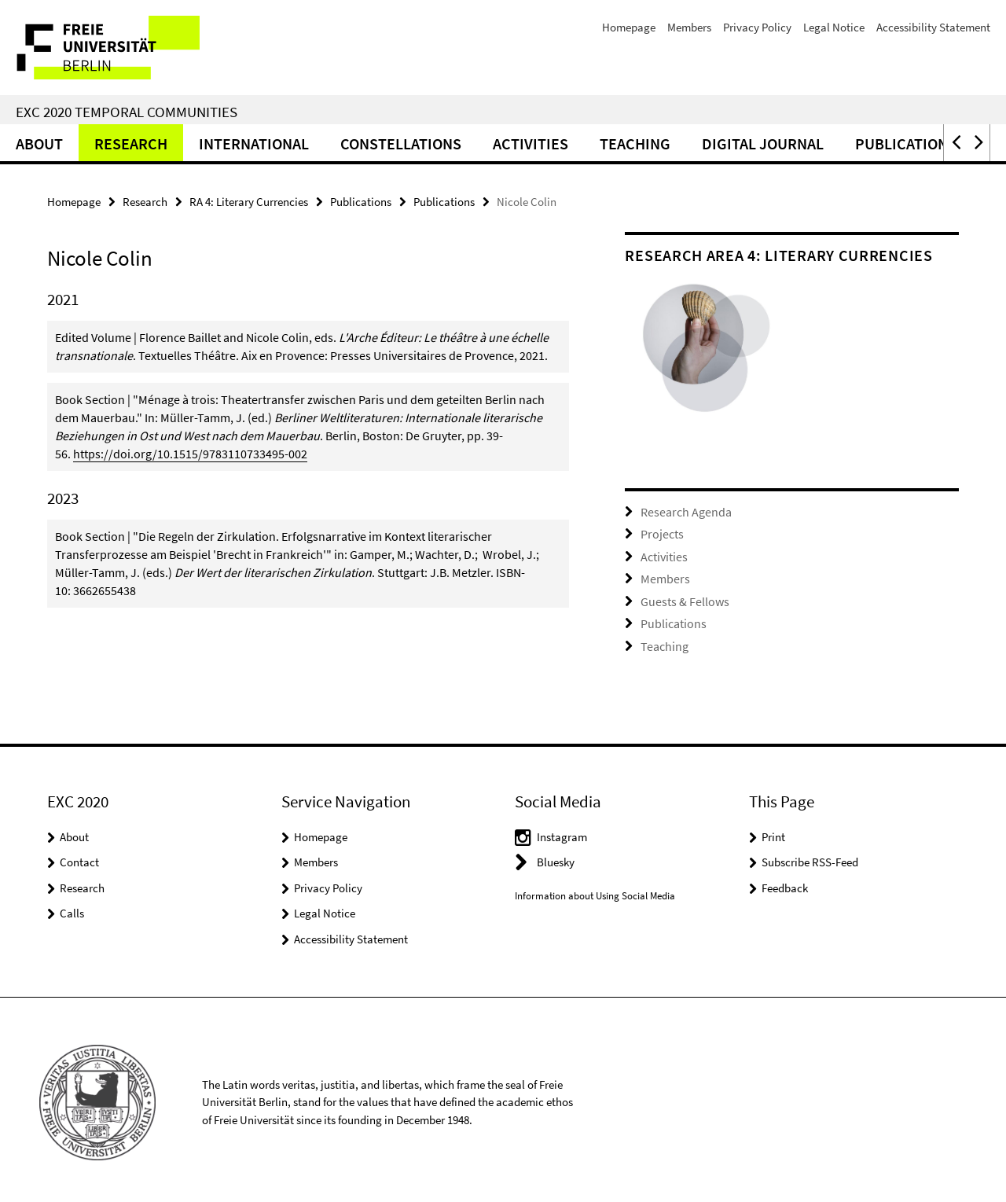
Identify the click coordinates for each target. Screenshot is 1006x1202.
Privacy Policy (757, 27)
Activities (530, 143)
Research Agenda (683, 511)
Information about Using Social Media (595, 890)
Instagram (562, 831)
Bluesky (556, 856)
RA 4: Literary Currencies (248, 201)
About (39, 143)
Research (130, 143)
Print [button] (773, 831)
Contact (79, 856)
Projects (660, 532)
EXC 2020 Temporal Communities (126, 111)
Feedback (785, 882)
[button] (955, 142)
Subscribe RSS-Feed (810, 856)
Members (689, 27)
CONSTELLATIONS (400, 143)
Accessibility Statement (933, 27)
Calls (72, 907)
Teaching (635, 143)
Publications (905, 143)
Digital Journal (763, 143)
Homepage (628, 27)
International (254, 143)
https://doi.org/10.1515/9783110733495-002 (190, 453)
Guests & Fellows (681, 597)
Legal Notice (834, 27)
